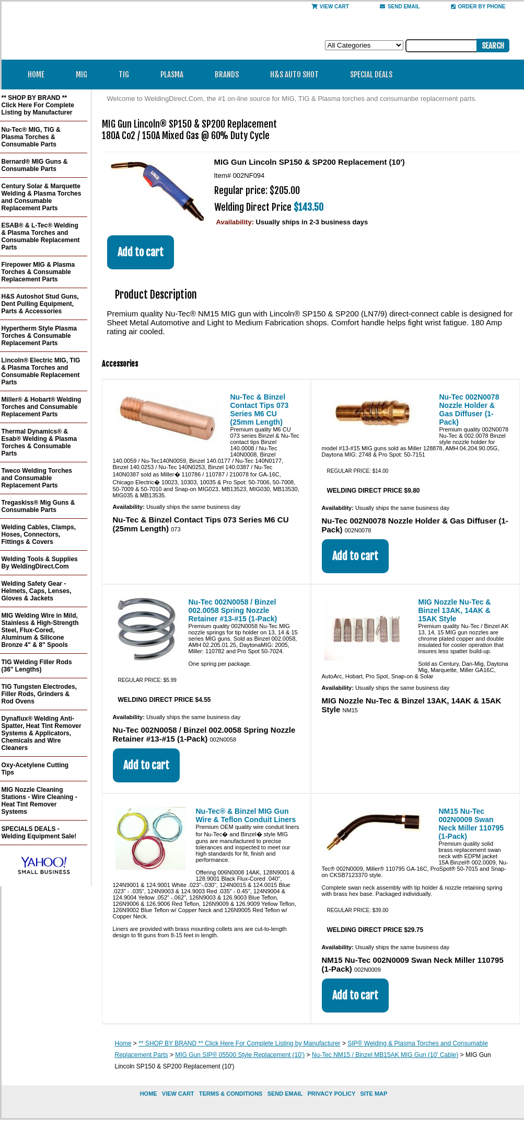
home (148, 1093)
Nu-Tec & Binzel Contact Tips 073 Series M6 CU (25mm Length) (259, 409)
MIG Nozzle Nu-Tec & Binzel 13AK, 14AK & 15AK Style (454, 610)
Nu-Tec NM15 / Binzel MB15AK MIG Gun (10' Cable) (385, 1055)
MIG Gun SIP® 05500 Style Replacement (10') (240, 1055)
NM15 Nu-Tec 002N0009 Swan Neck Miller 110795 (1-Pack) (471, 823)
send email (400, 6)
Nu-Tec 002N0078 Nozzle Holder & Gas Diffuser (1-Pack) (469, 409)
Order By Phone (478, 6)
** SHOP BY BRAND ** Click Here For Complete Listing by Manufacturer (239, 1043)
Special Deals (371, 74)
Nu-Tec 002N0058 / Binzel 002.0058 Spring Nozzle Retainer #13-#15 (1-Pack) (233, 610)
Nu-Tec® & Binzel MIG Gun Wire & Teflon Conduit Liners (246, 815)
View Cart (330, 6)
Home (36, 74)
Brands (230, 74)
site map (373, 1093)
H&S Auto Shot (294, 74)
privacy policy (331, 1093)
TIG (127, 74)
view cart (178, 1093)
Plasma (175, 74)
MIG (85, 74)
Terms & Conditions (231, 1093)
